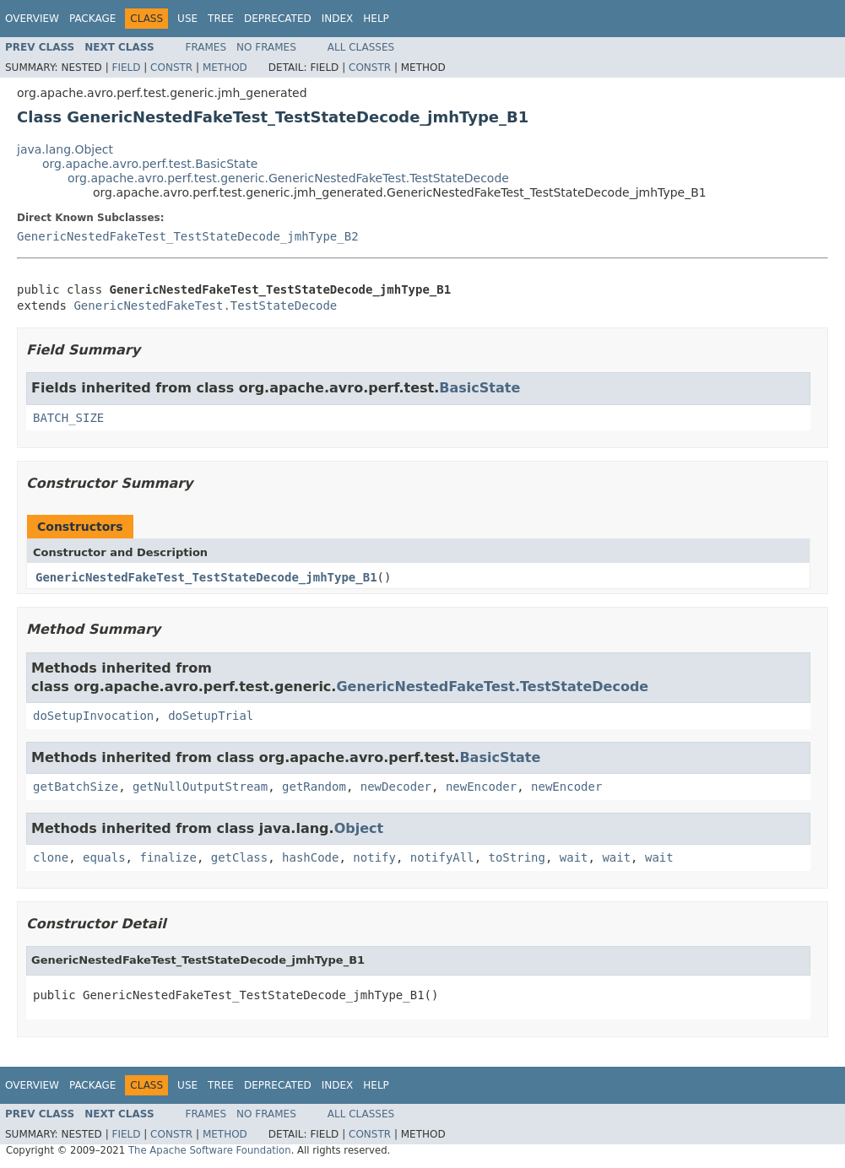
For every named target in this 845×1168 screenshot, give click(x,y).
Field (125, 67)
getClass (239, 857)
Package (92, 18)
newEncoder (481, 786)
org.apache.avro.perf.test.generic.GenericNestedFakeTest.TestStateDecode (288, 178)
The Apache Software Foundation (209, 1150)
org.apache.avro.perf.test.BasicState (149, 163)
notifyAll (442, 857)
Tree (221, 18)
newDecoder (395, 786)
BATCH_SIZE (68, 417)
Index (338, 18)
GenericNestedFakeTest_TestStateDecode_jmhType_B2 (188, 236)
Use (187, 18)
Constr (171, 67)
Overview (32, 18)
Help (376, 18)
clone (50, 857)
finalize (167, 857)
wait (574, 857)
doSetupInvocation (93, 715)
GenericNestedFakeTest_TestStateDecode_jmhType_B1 (206, 577)
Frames (206, 47)
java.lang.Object (65, 149)
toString (517, 857)
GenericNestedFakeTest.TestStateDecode (205, 305)
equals (104, 857)
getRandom (314, 786)
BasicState (479, 388)
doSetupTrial (210, 715)
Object (359, 828)
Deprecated (277, 18)
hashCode (310, 857)
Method (225, 67)
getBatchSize (75, 786)
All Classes (361, 47)
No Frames (266, 47)
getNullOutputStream (200, 786)
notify (374, 857)
